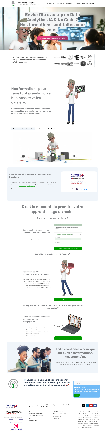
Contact (91, 3)
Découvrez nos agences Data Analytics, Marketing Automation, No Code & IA (39, 406)
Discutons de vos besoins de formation (68, 338)
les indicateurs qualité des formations (73, 362)
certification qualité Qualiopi (27, 186)
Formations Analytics (26, 3)
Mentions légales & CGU (59, 413)
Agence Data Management (36, 415)
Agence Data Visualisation (36, 413)
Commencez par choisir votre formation (52, 38)
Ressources (70, 3)
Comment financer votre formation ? (68, 299)
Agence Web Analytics (35, 411)
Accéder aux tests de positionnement (68, 248)
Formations (51, 3)
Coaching (78, 3)
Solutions (60, 3)
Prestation (85, 3)
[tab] (23, 129)
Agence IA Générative (34, 418)
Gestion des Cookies (58, 418)
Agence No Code (33, 420)
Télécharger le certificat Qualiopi (13, 417)
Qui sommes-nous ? (58, 411)
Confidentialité (57, 416)
